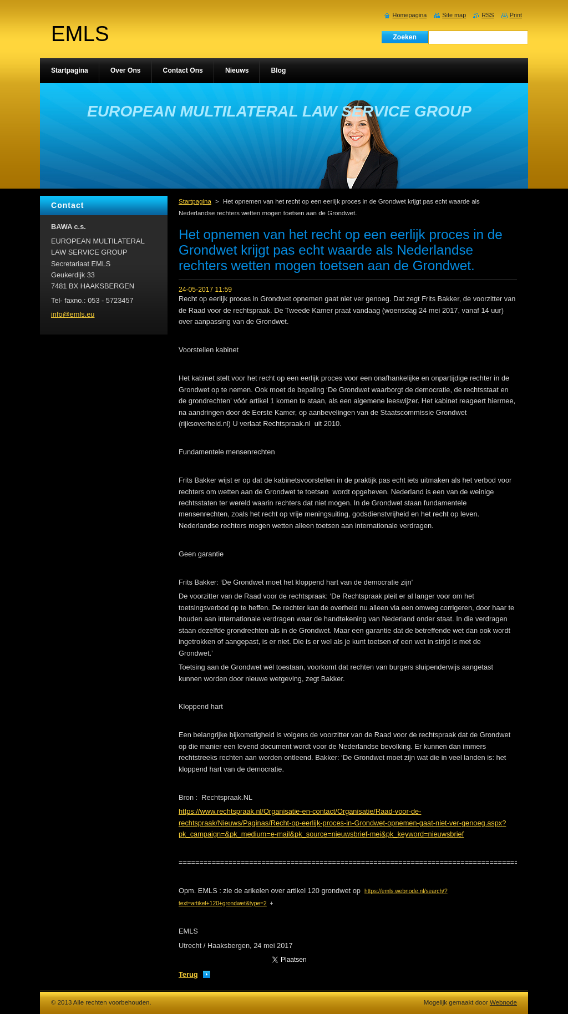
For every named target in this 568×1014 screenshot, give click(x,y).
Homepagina (410, 15)
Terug (188, 974)
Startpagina (195, 201)
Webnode (503, 1002)
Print (516, 15)
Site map (454, 15)
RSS (487, 15)
